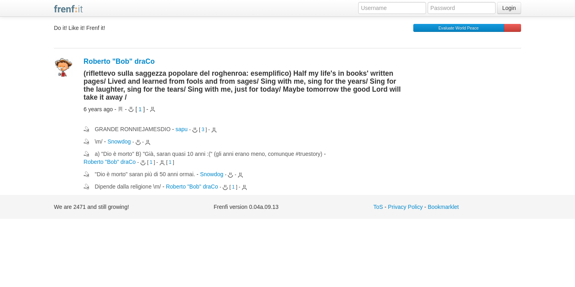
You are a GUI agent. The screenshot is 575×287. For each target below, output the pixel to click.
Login (509, 8)
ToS (378, 207)
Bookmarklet (443, 207)
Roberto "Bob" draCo (119, 61)
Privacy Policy (405, 207)
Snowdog (119, 141)
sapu (182, 129)
